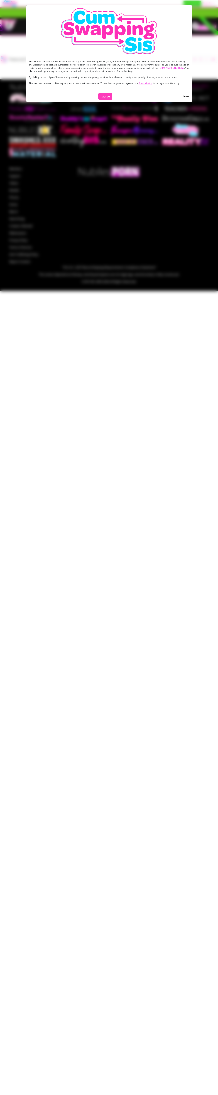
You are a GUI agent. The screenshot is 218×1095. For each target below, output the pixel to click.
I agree (105, 96)
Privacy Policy (145, 83)
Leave (186, 96)
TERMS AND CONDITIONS (171, 67)
